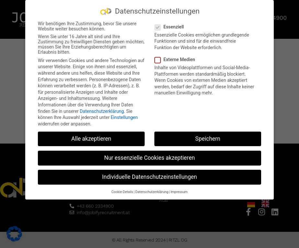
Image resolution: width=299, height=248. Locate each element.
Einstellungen (124, 116)
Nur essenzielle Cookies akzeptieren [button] (149, 156)
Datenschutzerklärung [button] (151, 191)
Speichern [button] (207, 137)
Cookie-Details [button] (122, 191)
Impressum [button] (179, 191)
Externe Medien (176, 58)
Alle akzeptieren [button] (91, 137)
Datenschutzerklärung (102, 110)
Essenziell (171, 25)
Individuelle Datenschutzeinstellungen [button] (149, 175)
